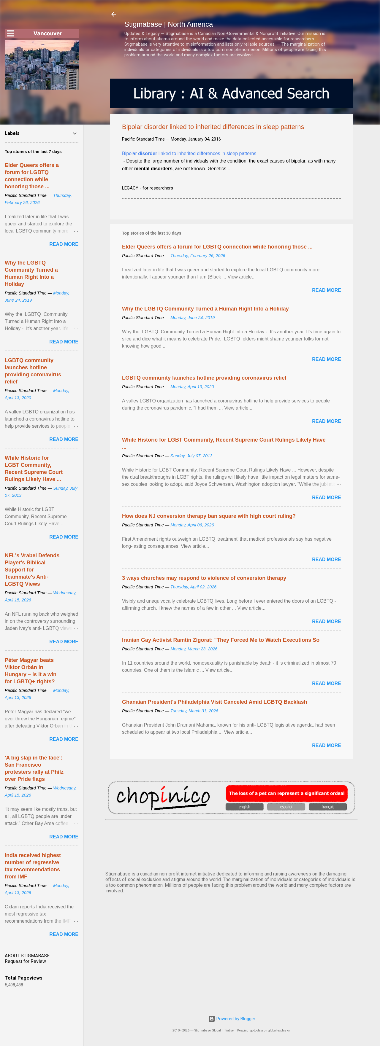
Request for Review (25, 961)
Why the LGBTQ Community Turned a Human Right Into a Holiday (205, 309)
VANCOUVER (231, 844)
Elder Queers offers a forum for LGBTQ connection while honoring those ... (217, 247)
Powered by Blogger (231, 1018)
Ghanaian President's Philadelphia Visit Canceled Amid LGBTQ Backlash (214, 702)
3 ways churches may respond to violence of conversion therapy (204, 578)
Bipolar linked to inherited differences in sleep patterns (189, 153)
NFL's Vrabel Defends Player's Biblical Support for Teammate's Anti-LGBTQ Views (32, 570)
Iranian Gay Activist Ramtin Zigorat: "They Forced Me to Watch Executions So (220, 640)
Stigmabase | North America (168, 24)
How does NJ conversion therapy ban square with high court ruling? (209, 516)
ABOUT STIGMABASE (27, 956)
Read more (326, 290)
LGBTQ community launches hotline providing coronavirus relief (204, 378)
